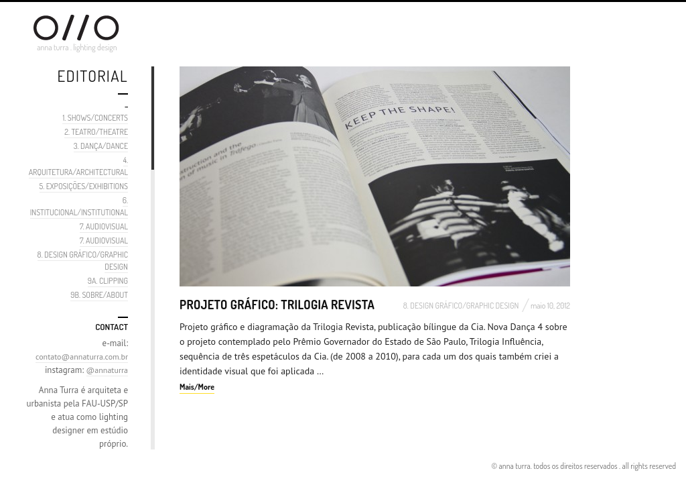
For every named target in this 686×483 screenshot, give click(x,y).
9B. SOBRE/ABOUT (99, 295)
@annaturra (107, 370)
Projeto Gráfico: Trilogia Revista (277, 304)
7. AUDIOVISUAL (104, 226)
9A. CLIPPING (108, 281)
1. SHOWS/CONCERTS (95, 118)
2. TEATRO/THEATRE (96, 132)
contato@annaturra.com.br (82, 357)
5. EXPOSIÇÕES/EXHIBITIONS (84, 186)
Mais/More (197, 387)
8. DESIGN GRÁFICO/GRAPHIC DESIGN (461, 306)
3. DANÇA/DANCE (101, 146)
